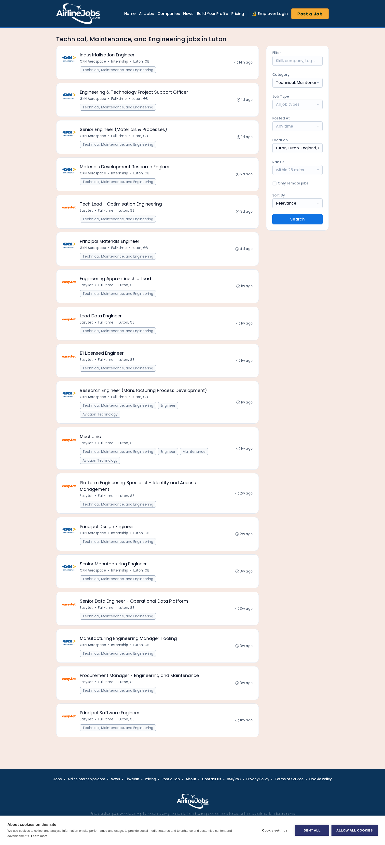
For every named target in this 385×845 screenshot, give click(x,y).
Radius (278, 161)
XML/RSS (234, 779)
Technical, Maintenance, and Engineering (118, 70)
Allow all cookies (354, 830)
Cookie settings (274, 830)
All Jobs (146, 13)
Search (297, 219)
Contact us (211, 779)
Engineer (168, 407)
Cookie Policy (320, 779)
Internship (119, 61)
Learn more (39, 836)
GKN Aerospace (93, 61)
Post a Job (310, 14)
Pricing (237, 13)
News (188, 13)
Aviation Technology (100, 416)
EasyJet (86, 211)
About (191, 779)
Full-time (119, 99)
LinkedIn (132, 779)
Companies (168, 13)
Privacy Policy (257, 779)
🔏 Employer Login (270, 13)
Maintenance (194, 454)
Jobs (57, 779)
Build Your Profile (212, 13)
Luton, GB (142, 61)
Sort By (278, 195)
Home (130, 13)
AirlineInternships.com (86, 779)
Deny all (311, 830)
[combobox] (297, 83)
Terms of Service (289, 779)
